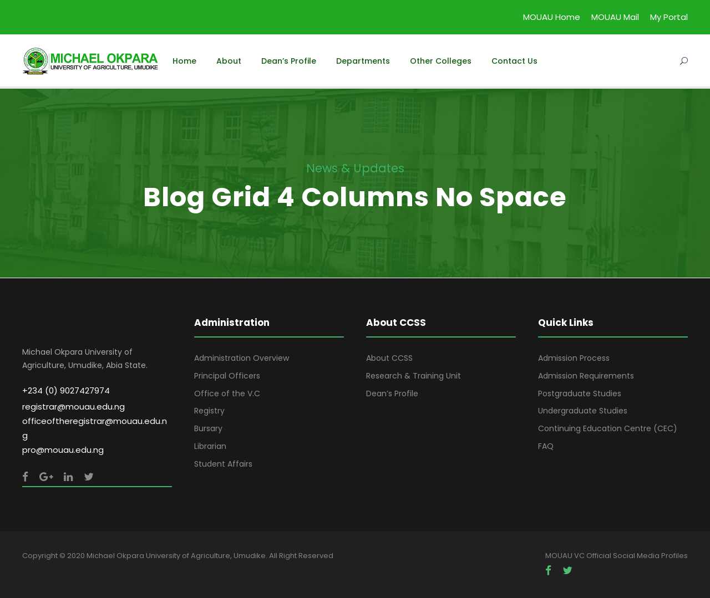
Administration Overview (241, 358)
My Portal (669, 17)
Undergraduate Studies (582, 410)
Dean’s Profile (288, 61)
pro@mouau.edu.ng (63, 450)
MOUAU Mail (615, 17)
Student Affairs (223, 463)
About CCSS (389, 358)
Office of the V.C (227, 393)
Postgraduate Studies (579, 393)
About (228, 61)
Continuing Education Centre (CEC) (607, 428)
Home (184, 61)
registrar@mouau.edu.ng (73, 406)
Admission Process (574, 358)
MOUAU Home (551, 17)
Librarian (210, 446)
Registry (209, 410)
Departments (363, 61)
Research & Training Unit (413, 375)
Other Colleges (440, 61)
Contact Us (514, 61)
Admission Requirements (586, 375)
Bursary (208, 428)
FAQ (546, 446)
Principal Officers (227, 375)
